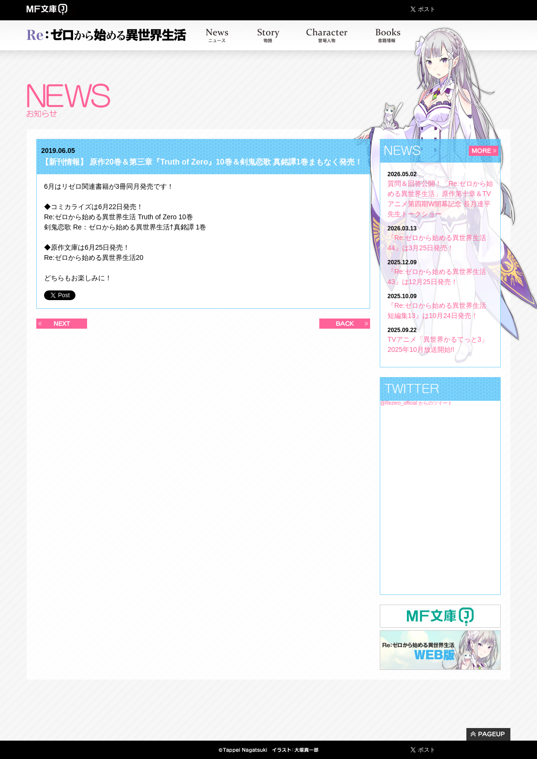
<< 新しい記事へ (61, 324)
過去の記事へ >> (344, 324)
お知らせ (217, 35)
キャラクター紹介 (326, 35)
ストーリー (268, 35)
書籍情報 (388, 35)
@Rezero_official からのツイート (416, 403)
